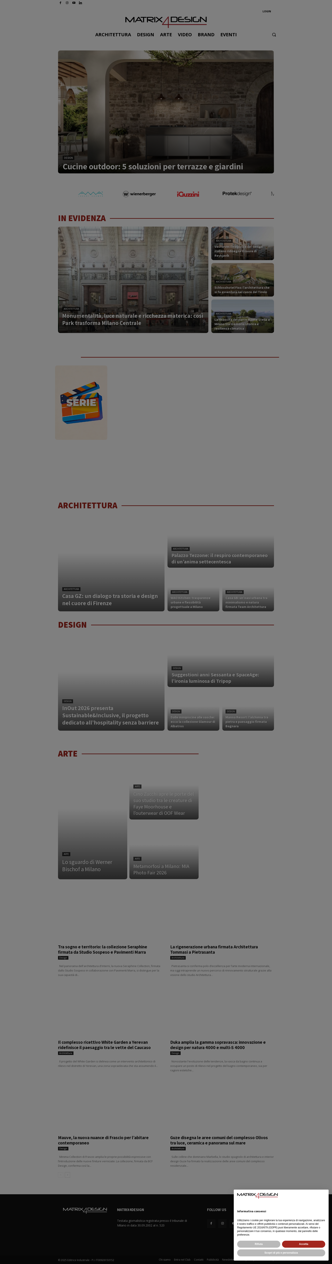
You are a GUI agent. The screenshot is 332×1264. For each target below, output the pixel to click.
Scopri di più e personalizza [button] (281, 1252)
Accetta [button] (303, 1244)
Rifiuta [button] (259, 1244)
